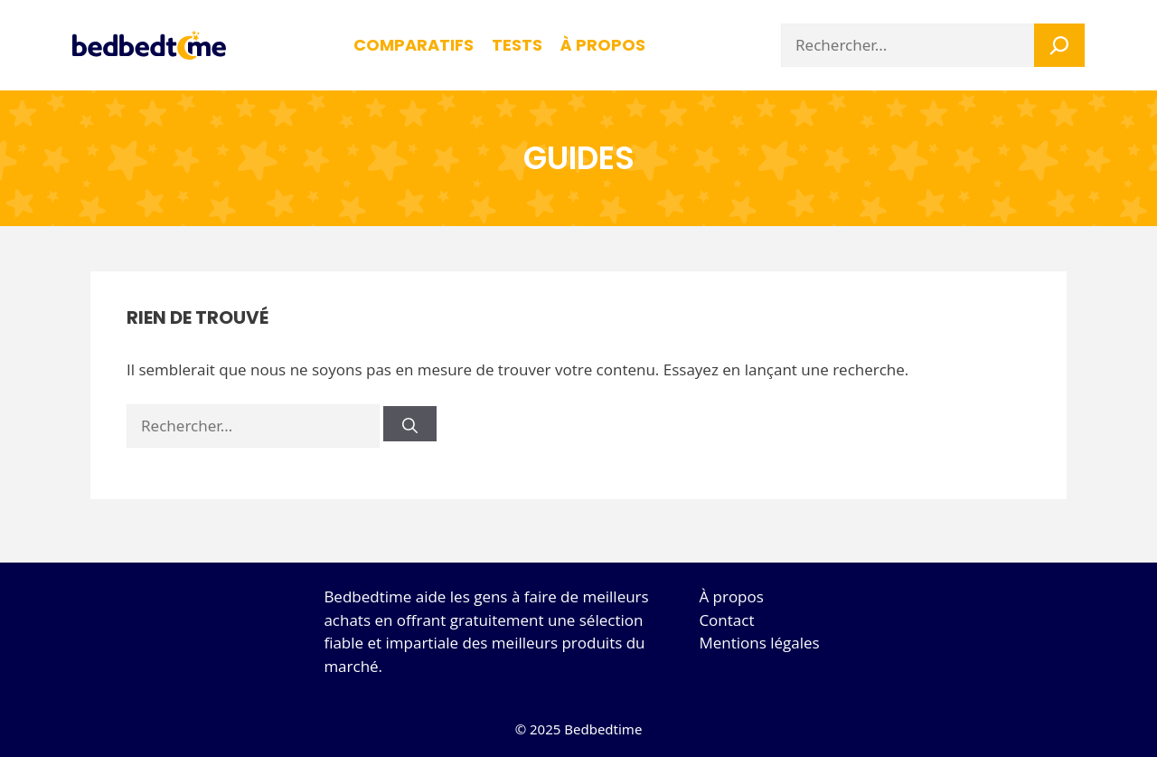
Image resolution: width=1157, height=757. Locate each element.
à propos (602, 44)
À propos (731, 596)
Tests (517, 44)
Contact (726, 620)
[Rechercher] (410, 423)
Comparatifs (413, 44)
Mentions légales (759, 642)
